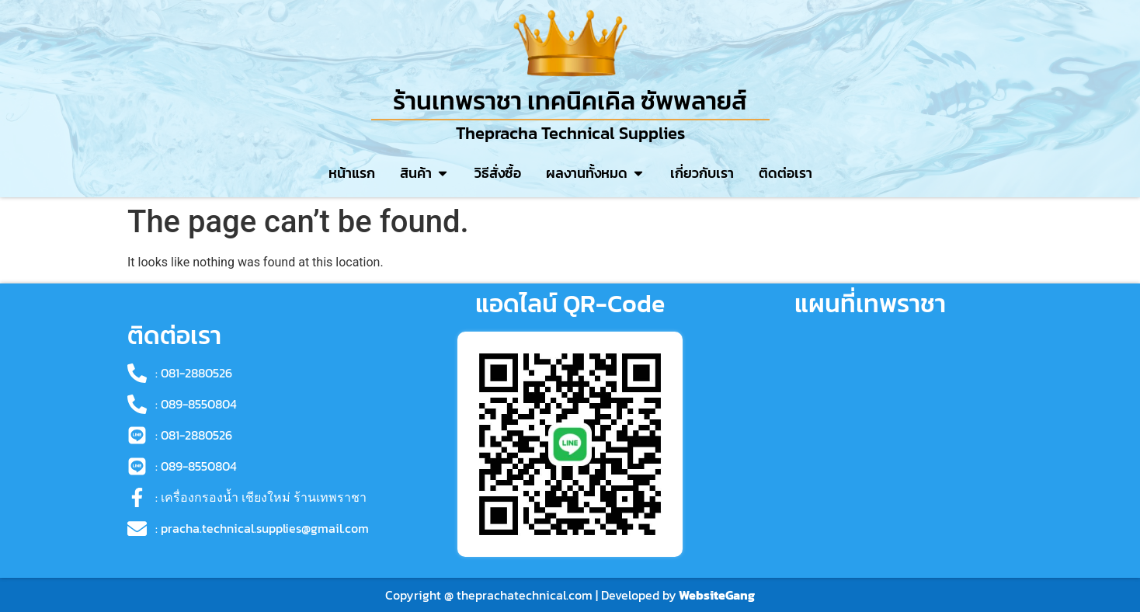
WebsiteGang (717, 595)
